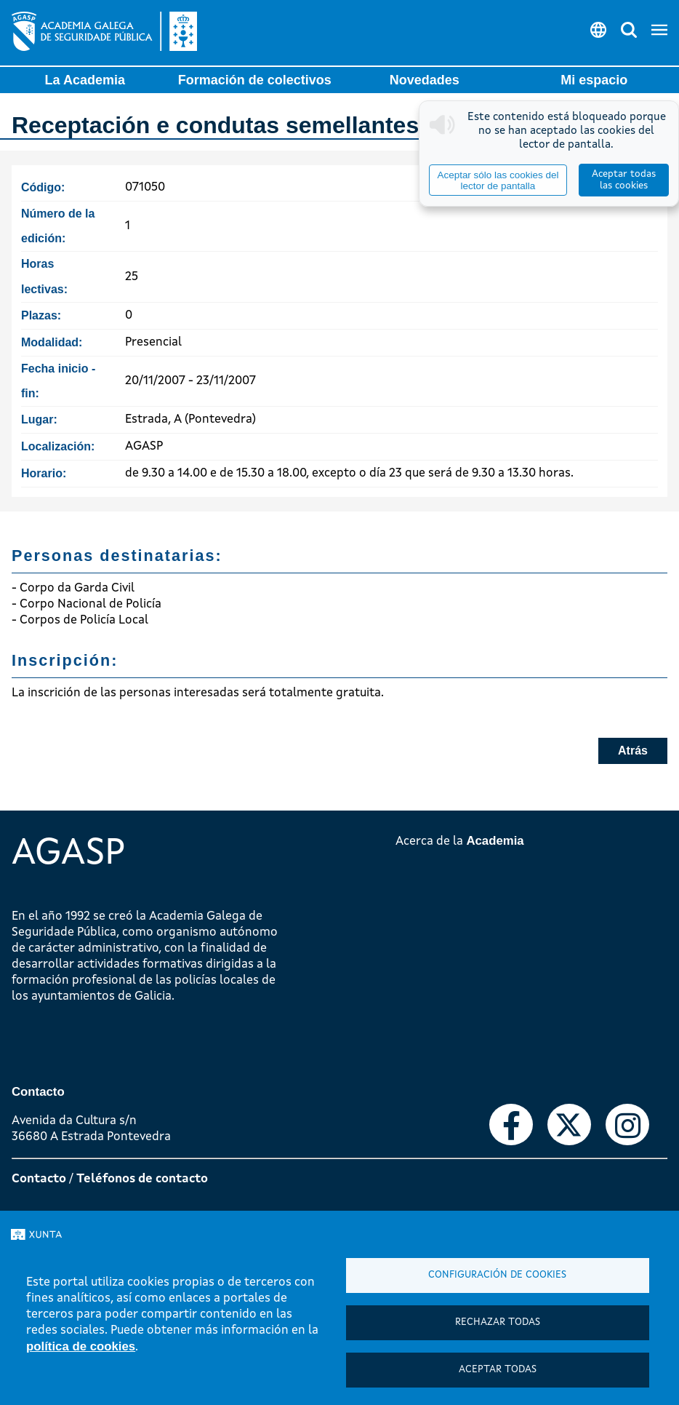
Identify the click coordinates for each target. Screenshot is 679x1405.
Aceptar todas (498, 1369)
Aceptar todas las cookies (624, 180)
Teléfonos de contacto (142, 1179)
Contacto (39, 1179)
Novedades (424, 80)
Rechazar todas (497, 1322)
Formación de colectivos (255, 80)
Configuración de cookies (497, 1275)
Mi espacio (594, 80)
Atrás (633, 750)
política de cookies (80, 1346)
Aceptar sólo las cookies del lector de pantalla (497, 180)
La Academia (85, 80)
